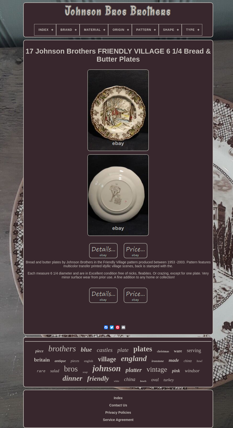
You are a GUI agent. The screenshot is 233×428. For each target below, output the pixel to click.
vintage (157, 369)
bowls (143, 381)
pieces (75, 361)
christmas (163, 351)
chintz (188, 361)
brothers (62, 348)
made (174, 360)
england (134, 358)
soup (85, 372)
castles (105, 350)
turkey (169, 380)
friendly (98, 378)
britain (42, 360)
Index (118, 398)
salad (54, 371)
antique (60, 361)
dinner (73, 378)
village (107, 359)
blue (86, 349)
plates (142, 349)
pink (176, 370)
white (116, 381)
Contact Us (118, 405)
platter (134, 370)
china (129, 379)
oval (155, 379)
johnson (106, 368)
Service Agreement (118, 420)
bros (71, 368)
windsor (192, 370)
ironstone (158, 361)
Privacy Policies (118, 412)
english (88, 361)
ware (178, 351)
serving (194, 350)
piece (39, 351)
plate (122, 350)
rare (41, 371)
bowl (199, 361)
